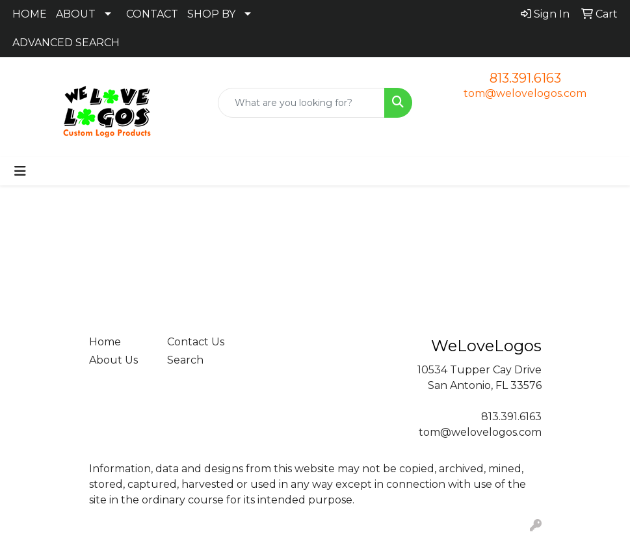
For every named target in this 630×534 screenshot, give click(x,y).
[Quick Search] (301, 103)
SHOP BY (211, 14)
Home (105, 342)
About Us (113, 360)
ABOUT (76, 14)
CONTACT (152, 14)
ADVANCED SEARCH (66, 42)
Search (185, 360)
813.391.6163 (525, 78)
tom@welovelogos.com (525, 93)
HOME (29, 14)
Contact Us (195, 342)
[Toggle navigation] (20, 171)
